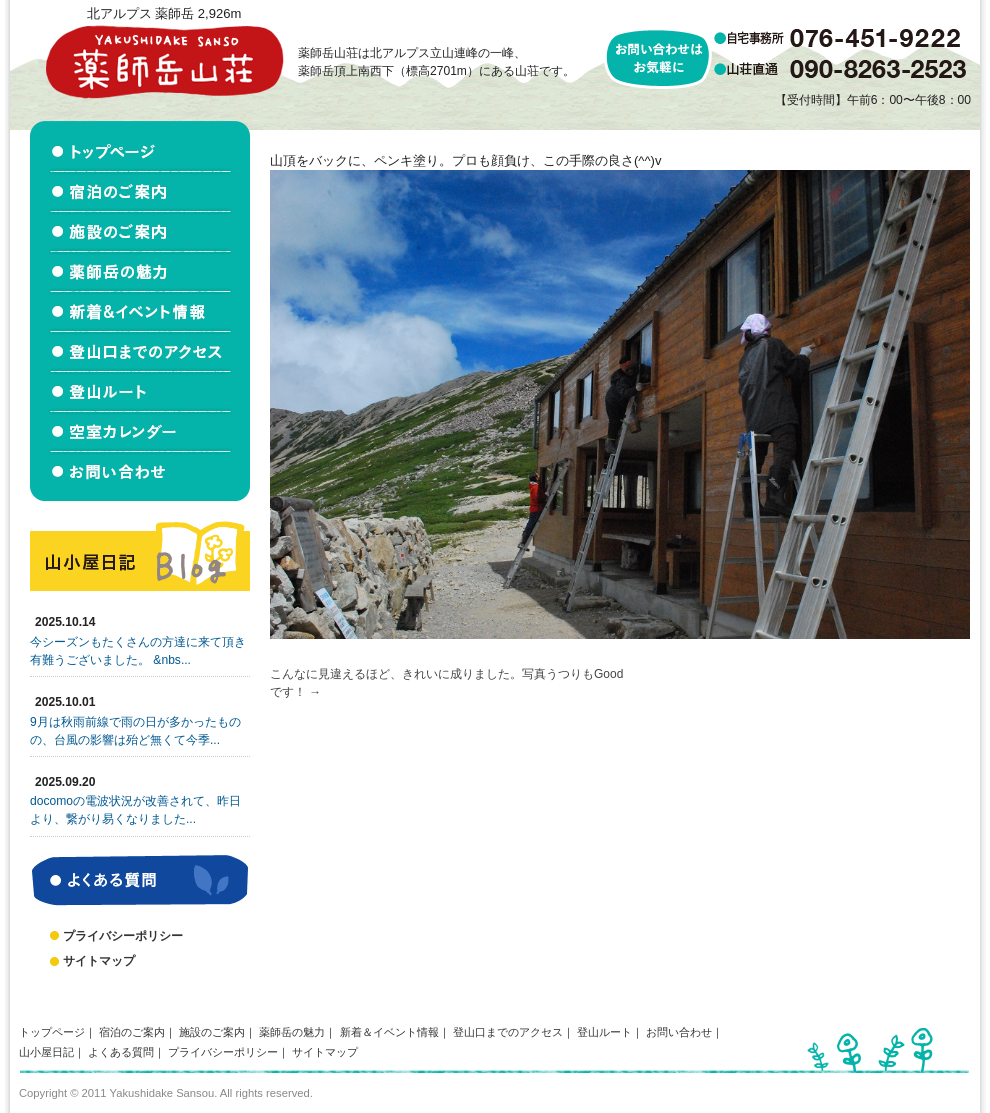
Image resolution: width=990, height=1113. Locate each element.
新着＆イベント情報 (389, 1032)
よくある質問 (121, 1052)
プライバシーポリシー (123, 936)
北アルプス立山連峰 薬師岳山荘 (164, 61)
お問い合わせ (679, 1032)
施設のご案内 (212, 1032)
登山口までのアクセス (508, 1032)
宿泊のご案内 (132, 1032)
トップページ (52, 1032)
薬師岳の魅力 (292, 1032)
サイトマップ (99, 961)
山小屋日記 (46, 1052)
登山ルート (604, 1032)
